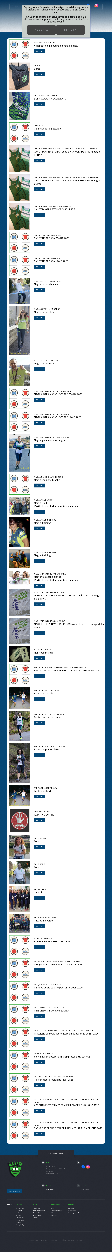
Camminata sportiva (57, 1210)
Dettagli (39, 51)
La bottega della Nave (74, 1213)
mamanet (80, 1240)
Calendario (36, 1208)
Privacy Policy (20, 1225)
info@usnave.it (50, 1189)
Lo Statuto (19, 1213)
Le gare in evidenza (39, 1210)
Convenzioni (72, 1210)
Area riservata (14, 1191)
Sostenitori (71, 1208)
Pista (52, 1213)
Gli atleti (18, 1215)
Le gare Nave (37, 1215)
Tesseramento (20, 1217)
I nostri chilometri (38, 1213)
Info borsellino (20, 1220)
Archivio (35, 1217)
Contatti (18, 1222)
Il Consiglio (19, 1210)
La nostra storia (20, 1208)
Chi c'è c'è (54, 1215)
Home (16, 7)
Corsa (52, 1208)
